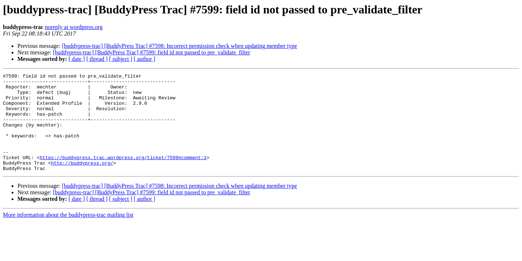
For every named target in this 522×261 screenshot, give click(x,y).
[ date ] (77, 59)
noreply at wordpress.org (74, 27)
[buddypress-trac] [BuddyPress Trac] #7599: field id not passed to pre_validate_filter (151, 52)
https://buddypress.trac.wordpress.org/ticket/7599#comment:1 (123, 174)
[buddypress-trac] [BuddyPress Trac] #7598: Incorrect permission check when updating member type (179, 46)
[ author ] (145, 59)
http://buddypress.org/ (82, 181)
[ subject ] (120, 59)
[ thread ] (97, 59)
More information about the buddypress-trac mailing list (68, 234)
